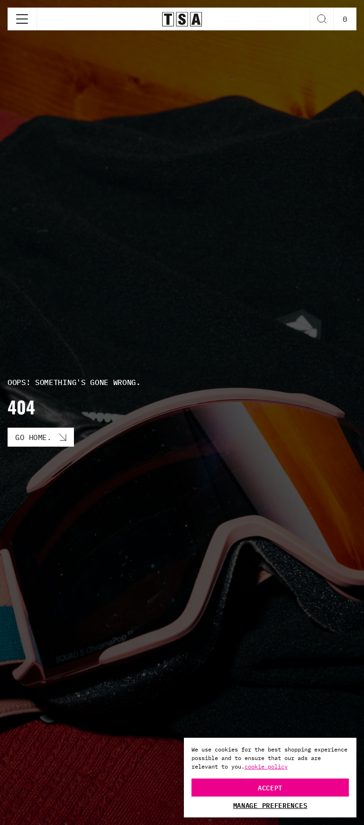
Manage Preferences (270, 805)
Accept (270, 787)
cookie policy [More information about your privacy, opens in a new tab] (266, 766)
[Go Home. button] (41, 437)
